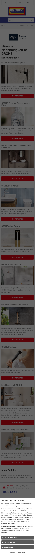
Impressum (13, 552)
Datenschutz (21, 552)
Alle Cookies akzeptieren (9, 537)
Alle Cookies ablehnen (8, 542)
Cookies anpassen (7, 547)
